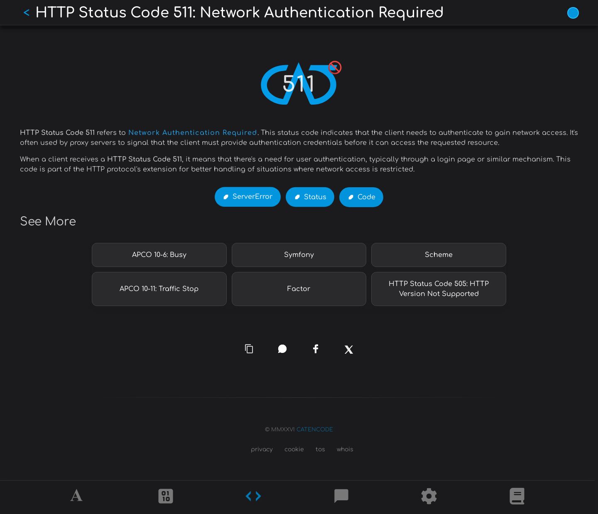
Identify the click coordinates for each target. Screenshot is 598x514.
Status (315, 197)
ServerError (252, 197)
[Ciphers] (165, 497)
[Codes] (253, 497)
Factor (298, 289)
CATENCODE (315, 430)
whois (345, 449)
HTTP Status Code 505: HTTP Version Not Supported (439, 289)
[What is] (517, 497)
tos (320, 449)
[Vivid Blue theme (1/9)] (573, 13)
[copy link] (249, 349)
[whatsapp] (282, 348)
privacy (262, 449)
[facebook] (315, 349)
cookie (294, 449)
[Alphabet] (77, 497)
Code (366, 197)
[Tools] (429, 497)
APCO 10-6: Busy (159, 255)
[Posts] (341, 497)
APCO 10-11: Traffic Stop (159, 289)
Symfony (299, 255)
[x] (349, 354)
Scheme (439, 255)
